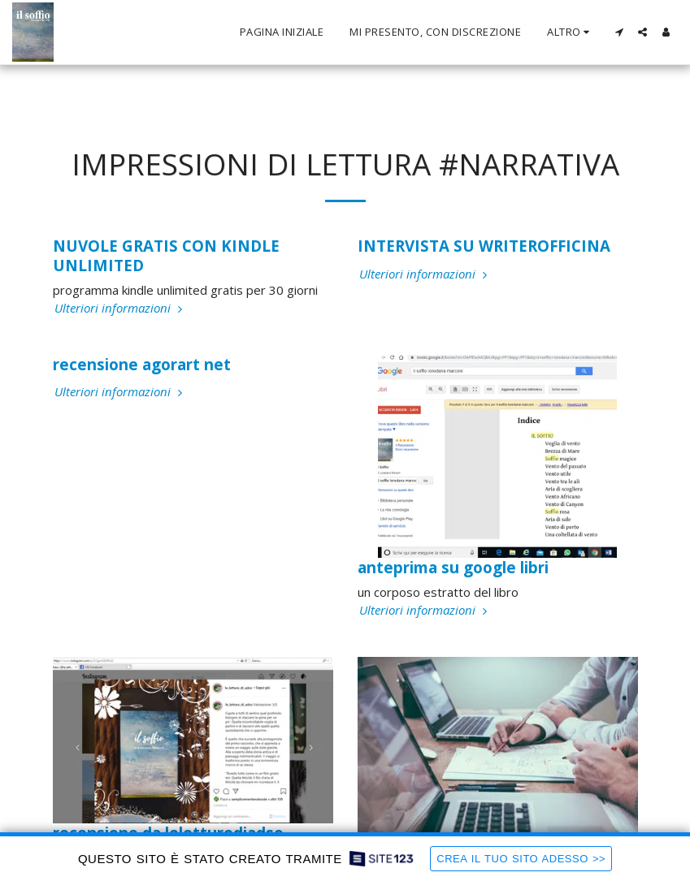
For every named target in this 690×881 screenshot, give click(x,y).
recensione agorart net (142, 364)
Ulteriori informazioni (120, 308)
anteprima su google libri (453, 567)
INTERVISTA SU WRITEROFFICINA (484, 245)
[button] (619, 32)
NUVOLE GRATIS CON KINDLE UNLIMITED (166, 254)
